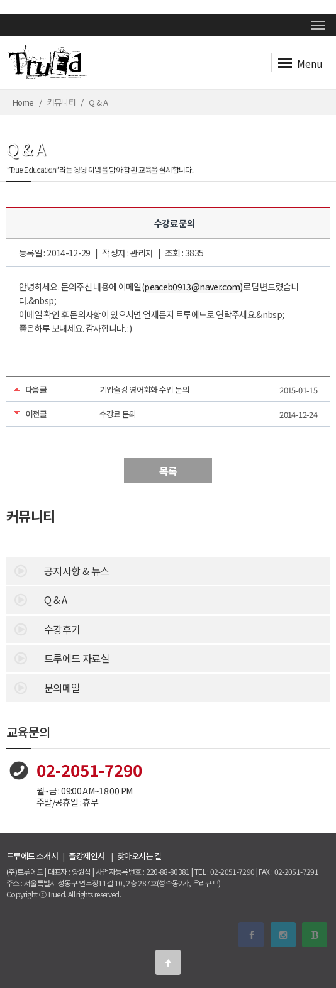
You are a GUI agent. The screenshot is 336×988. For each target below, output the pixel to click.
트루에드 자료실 (57, 657)
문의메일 (43, 687)
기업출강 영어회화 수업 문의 (144, 389)
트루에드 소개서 (32, 856)
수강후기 (43, 628)
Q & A (36, 599)
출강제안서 (86, 856)
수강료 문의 (118, 414)
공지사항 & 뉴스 (57, 570)
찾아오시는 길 (139, 856)
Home (23, 102)
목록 (168, 470)
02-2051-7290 (89, 769)
